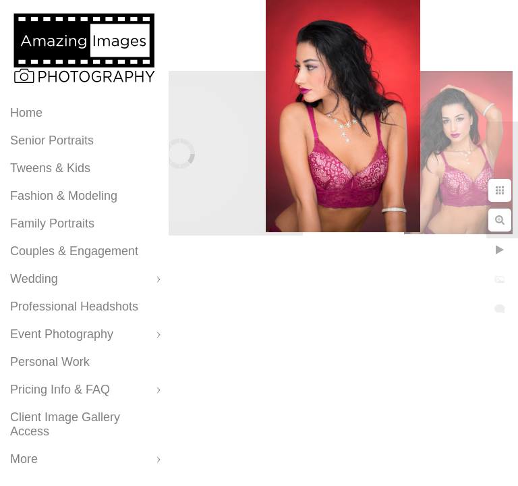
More (24, 459)
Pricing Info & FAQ (60, 389)
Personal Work (50, 362)
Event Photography (61, 334)
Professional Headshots (74, 306)
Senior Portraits (52, 140)
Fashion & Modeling (63, 195)
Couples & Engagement (74, 251)
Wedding (34, 279)
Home (26, 112)
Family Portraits (52, 223)
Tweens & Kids (50, 168)
